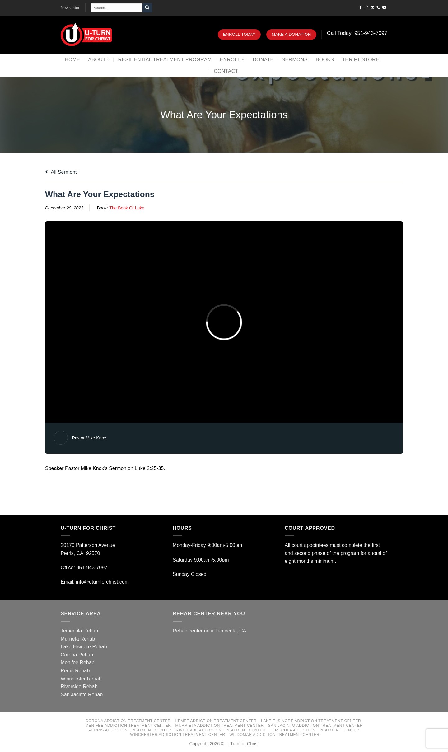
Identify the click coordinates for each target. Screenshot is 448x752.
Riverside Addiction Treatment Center (221, 730)
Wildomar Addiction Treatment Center (274, 734)
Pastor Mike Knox (89, 437)
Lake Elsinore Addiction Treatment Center (311, 721)
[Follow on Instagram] (366, 8)
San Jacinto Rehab (82, 694)
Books (325, 59)
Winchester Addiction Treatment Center (177, 734)
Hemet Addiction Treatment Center (216, 721)
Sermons (295, 59)
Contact (226, 71)
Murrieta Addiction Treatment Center (219, 725)
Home (72, 59)
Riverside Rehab (79, 686)
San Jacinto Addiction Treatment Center (315, 725)
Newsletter (70, 7)
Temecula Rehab (79, 630)
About (99, 60)
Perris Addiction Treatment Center (130, 730)
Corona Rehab (77, 654)
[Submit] (147, 7)
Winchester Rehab (81, 678)
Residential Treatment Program (165, 59)
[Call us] (378, 8)
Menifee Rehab (78, 662)
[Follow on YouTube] (384, 8)
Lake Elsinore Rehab (84, 646)
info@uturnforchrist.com (103, 582)
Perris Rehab (75, 670)
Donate (263, 59)
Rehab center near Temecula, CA (209, 630)
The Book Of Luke (126, 207)
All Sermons (61, 172)
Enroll (232, 60)
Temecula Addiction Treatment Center (314, 730)
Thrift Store (360, 59)
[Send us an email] (372, 8)
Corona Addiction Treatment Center (128, 721)
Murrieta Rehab (78, 639)
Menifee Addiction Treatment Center (128, 725)
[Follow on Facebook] (360, 8)
